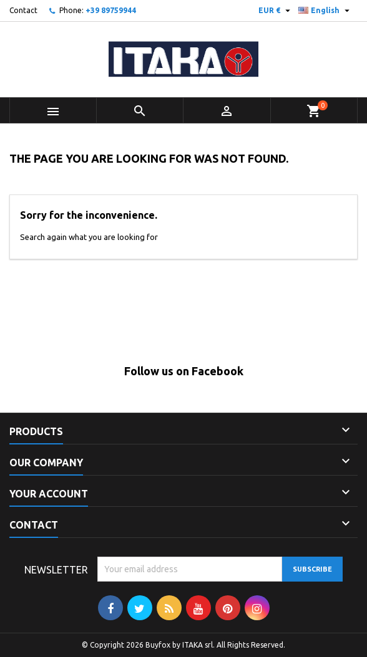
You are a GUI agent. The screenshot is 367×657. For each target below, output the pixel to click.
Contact (23, 10)
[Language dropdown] (325, 10)
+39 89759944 (111, 10)
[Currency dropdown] (275, 10)
